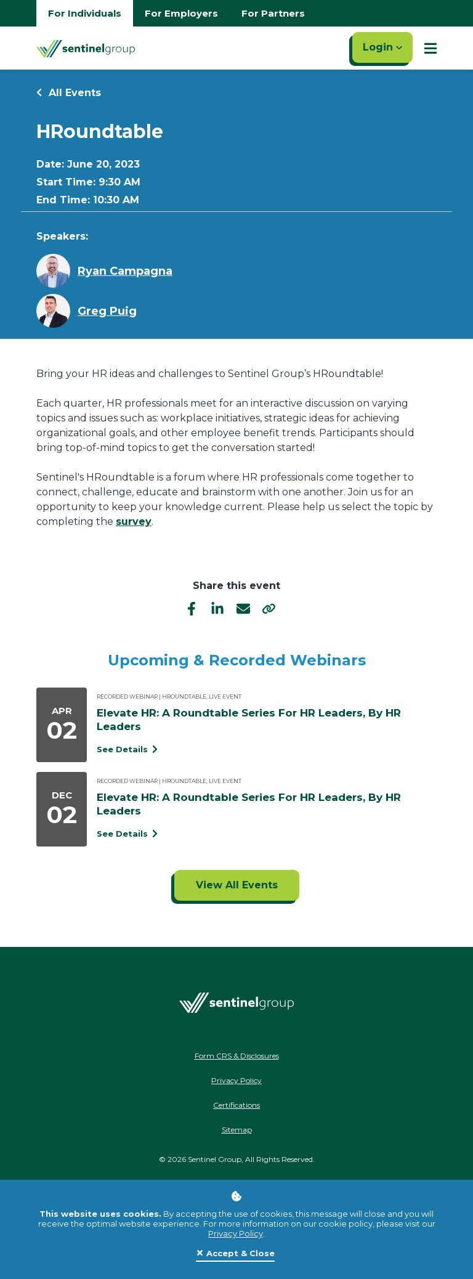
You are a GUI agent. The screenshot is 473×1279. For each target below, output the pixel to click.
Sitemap (237, 1129)
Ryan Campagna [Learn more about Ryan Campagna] (125, 271)
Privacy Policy (235, 1233)
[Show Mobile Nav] (430, 48)
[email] (243, 608)
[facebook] (191, 608)
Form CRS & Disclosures (237, 1055)
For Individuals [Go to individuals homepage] (84, 13)
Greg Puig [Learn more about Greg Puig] (107, 311)
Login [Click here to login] (382, 47)
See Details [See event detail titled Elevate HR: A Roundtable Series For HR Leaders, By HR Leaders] (127, 749)
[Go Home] (85, 48)
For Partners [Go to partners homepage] (273, 13)
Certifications (236, 1105)
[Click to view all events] (236, 885)
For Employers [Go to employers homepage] (181, 13)
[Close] (235, 1254)
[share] (269, 608)
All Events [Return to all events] (68, 93)
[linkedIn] (217, 608)
